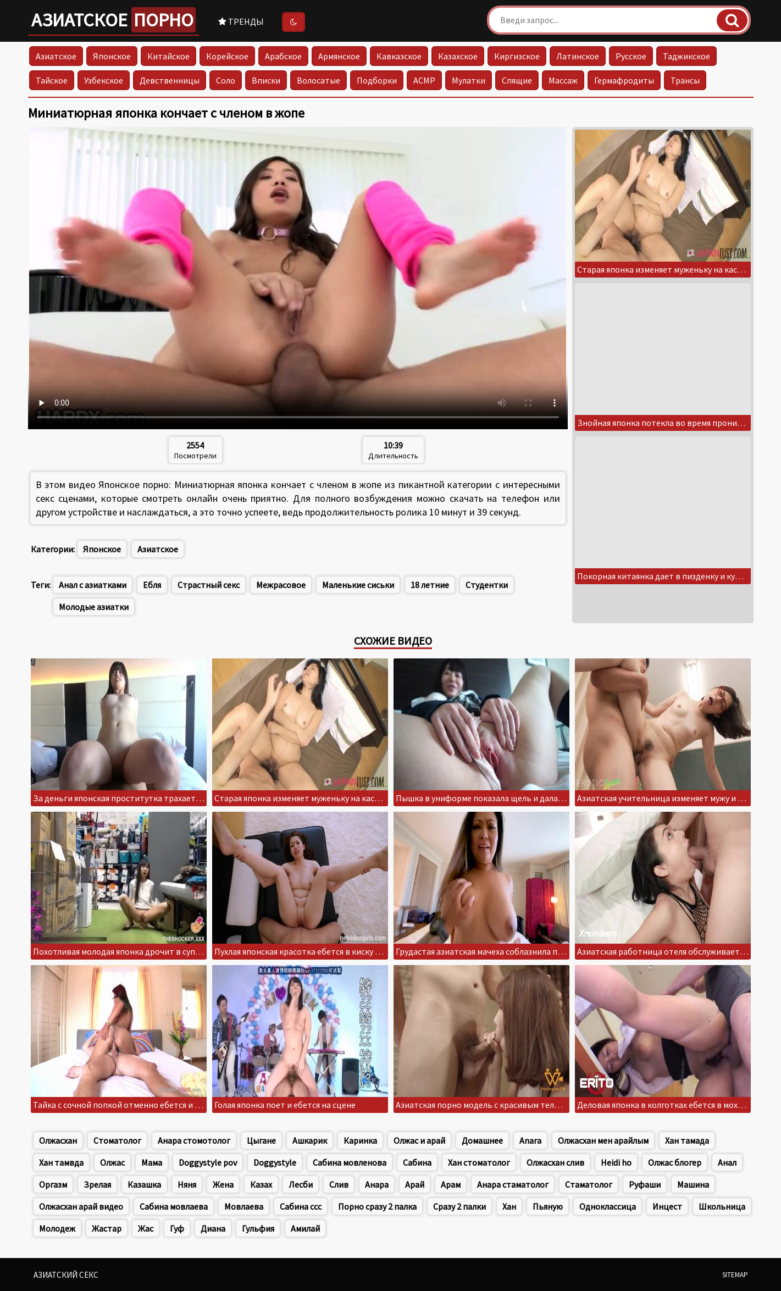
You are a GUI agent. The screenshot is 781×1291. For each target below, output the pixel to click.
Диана (213, 1228)
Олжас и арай (419, 1140)
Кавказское (399, 56)
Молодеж (57, 1228)
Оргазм (53, 1184)
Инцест (667, 1206)
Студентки (487, 584)
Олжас (112, 1162)
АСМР (424, 80)
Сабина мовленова (349, 1162)
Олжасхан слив (555, 1162)
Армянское (339, 56)
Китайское (168, 56)
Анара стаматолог (513, 1184)
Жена (223, 1184)
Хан (509, 1206)
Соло (225, 80)
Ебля (152, 584)
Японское (112, 56)
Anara (530, 1140)
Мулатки (468, 80)
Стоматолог (117, 1140)
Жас (145, 1228)
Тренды (241, 21)
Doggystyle (274, 1162)
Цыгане (261, 1140)
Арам (451, 1184)
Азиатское (113, 19)
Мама (151, 1162)
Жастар (106, 1228)
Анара (377, 1184)
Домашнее (482, 1140)
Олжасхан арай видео (81, 1206)
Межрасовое (281, 584)
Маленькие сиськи (358, 584)
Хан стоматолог (479, 1162)
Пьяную (548, 1206)
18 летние (430, 584)
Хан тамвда (61, 1162)
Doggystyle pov (208, 1162)
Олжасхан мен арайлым (603, 1140)
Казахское (458, 56)
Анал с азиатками (92, 584)
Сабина (417, 1162)
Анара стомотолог (194, 1140)
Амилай (305, 1228)
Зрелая (97, 1184)
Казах (261, 1184)
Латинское (577, 56)
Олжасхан (58, 1140)
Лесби (301, 1184)
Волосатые (318, 80)
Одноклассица (607, 1206)
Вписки (266, 80)
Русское (631, 56)
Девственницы (170, 80)
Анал (727, 1162)
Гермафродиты (624, 80)
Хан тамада (687, 1140)
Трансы (685, 80)
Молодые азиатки (94, 606)
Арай (414, 1184)
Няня (187, 1184)
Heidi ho (616, 1162)
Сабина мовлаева (174, 1206)
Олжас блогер (674, 1162)
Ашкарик (309, 1140)
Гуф (177, 1228)
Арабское (283, 56)
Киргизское (517, 56)
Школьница (722, 1206)
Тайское (52, 80)
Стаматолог (588, 1184)
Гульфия (258, 1228)
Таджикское (686, 56)
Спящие (517, 80)
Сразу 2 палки (459, 1206)
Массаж (563, 80)
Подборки (377, 80)
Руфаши (645, 1184)
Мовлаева (243, 1206)
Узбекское (103, 80)
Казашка (144, 1184)
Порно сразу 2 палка (377, 1206)
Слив (338, 1184)
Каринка (360, 1140)
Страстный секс (209, 584)
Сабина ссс (301, 1206)
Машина (693, 1184)
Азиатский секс (66, 1275)
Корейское (227, 56)
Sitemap (735, 1274)
